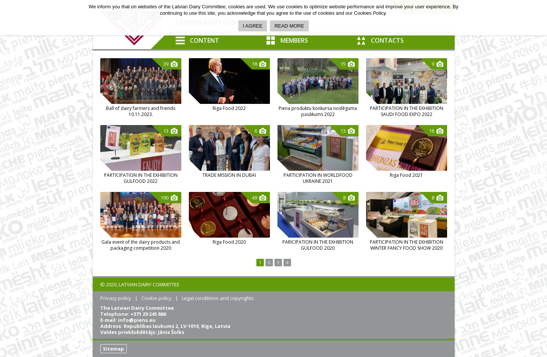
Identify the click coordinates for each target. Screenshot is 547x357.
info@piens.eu (137, 320)
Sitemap (113, 348)
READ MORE (289, 26)
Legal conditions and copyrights (218, 298)
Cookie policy (156, 298)
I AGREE (252, 26)
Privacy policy (115, 298)
